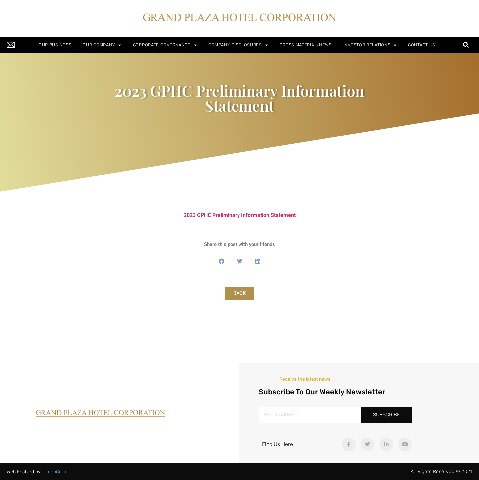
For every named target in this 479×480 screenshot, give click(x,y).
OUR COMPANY (102, 45)
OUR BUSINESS (55, 44)
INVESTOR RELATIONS (370, 45)
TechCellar (57, 472)
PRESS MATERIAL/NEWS (305, 44)
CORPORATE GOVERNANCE (165, 45)
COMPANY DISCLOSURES (238, 45)
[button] (466, 45)
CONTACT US (421, 44)
